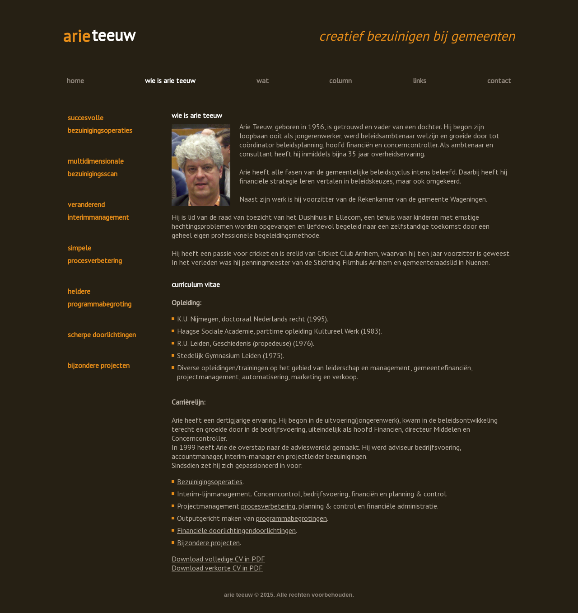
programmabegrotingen (291, 518)
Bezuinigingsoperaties (209, 481)
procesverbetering (268, 505)
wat (262, 80)
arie (76, 36)
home (75, 80)
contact (499, 80)
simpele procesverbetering (95, 254)
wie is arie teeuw (170, 80)
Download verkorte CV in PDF (217, 567)
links (419, 80)
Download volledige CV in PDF (218, 558)
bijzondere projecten (99, 365)
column (340, 80)
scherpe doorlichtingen (102, 334)
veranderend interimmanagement (98, 211)
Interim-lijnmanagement (214, 493)
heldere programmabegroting (99, 297)
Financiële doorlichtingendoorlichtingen (236, 530)
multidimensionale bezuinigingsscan (96, 167)
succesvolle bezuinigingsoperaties (100, 124)
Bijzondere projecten (208, 542)
